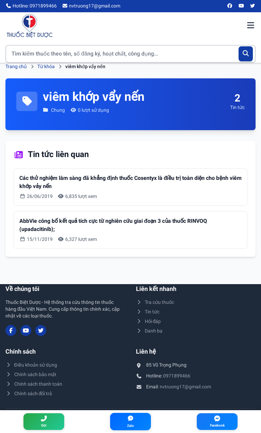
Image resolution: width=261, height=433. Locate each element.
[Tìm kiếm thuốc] (130, 54)
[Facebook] (230, 6)
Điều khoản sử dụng (31, 365)
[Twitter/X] (253, 6)
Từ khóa (46, 66)
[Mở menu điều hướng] (250, 26)
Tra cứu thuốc (155, 302)
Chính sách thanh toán (33, 384)
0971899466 (176, 375)
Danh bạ (149, 331)
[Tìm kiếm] (246, 53)
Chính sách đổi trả (28, 393)
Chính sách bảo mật (30, 374)
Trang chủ (16, 66)
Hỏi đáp (148, 321)
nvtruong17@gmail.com (185, 386)
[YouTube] (241, 6)
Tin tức (147, 311)
